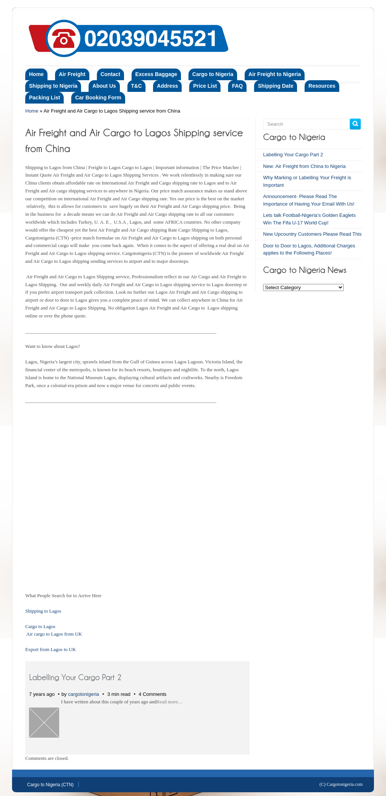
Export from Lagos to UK (50, 649)
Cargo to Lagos (40, 626)
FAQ (237, 86)
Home (36, 74)
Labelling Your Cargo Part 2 (293, 154)
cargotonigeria (83, 694)
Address (167, 86)
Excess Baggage (156, 74)
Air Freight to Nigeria (274, 74)
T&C (136, 86)
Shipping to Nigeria (53, 86)
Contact (110, 74)
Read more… (169, 702)
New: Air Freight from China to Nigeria (304, 166)
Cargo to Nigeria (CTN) (50, 784)
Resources (321, 86)
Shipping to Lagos (43, 611)
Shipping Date (275, 86)
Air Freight (72, 74)
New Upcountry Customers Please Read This (312, 234)
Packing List (44, 98)
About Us (104, 86)
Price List (205, 86)
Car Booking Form (98, 98)
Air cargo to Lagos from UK (54, 634)
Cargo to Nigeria (212, 74)
